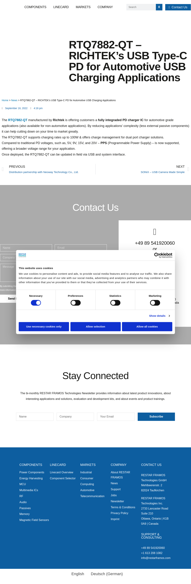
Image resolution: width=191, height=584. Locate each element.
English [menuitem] (77, 574)
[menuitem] (76, 574)
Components (35, 7)
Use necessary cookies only (43, 326)
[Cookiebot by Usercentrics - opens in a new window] (156, 255)
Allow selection (95, 326)
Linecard (61, 7)
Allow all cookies (147, 326)
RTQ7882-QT (17, 120)
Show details (157, 315)
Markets (83, 7)
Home (5, 100)
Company (105, 7)
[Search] (159, 7)
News (14, 100)
